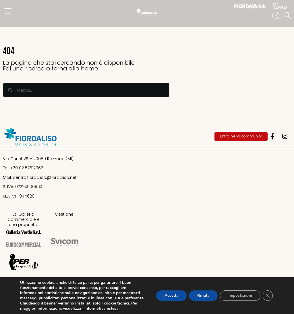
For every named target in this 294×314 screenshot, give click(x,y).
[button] (288, 16)
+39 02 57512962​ (26, 168)
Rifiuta (202, 295)
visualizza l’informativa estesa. (112, 308)
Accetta (169, 295)
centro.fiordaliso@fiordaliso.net (45, 177)
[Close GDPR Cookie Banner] (267, 295)
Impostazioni (240, 295)
